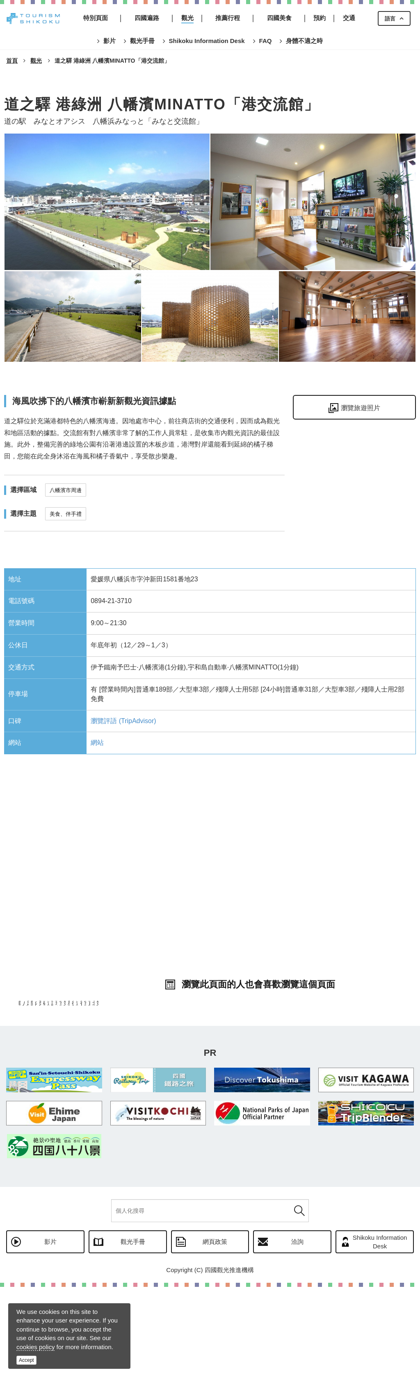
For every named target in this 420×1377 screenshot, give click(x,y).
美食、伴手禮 (66, 514)
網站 (97, 742)
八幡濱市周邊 (66, 490)
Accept (26, 1360)
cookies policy (35, 1346)
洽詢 (297, 1331)
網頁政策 (215, 1331)
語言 (390, 19)
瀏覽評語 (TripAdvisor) (123, 720)
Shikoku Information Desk (380, 1332)
